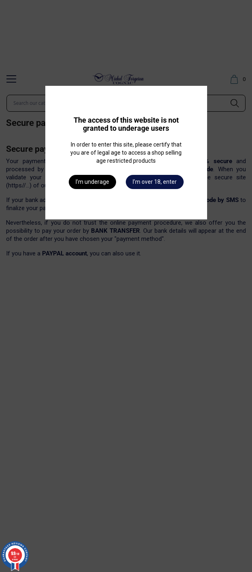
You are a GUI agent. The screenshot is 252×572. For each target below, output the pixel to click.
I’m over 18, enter (155, 182)
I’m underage (92, 182)
